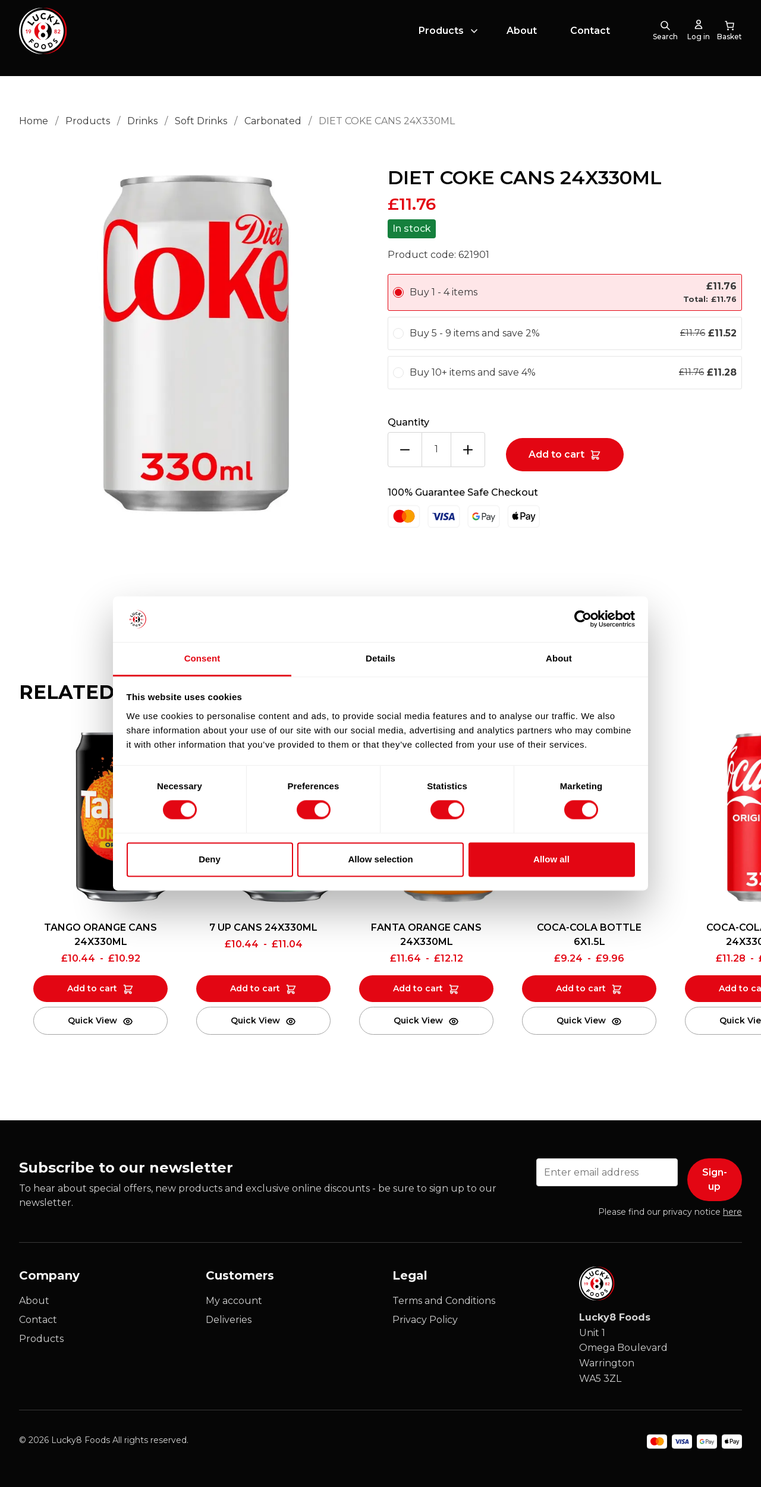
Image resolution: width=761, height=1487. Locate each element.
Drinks (142, 121)
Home (33, 121)
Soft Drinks (201, 121)
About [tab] (559, 658)
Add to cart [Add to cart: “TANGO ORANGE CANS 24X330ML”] (92, 988)
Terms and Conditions (443, 1300)
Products (441, 37)
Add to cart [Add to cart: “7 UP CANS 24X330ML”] (255, 988)
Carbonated (272, 121)
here (732, 1211)
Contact (590, 37)
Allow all (551, 859)
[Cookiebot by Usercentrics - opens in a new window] (583, 619)
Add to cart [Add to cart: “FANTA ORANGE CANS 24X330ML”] (418, 988)
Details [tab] (380, 658)
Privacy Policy (425, 1319)
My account (234, 1300)
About (522, 37)
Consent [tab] (202, 658)
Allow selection (380, 859)
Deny (210, 859)
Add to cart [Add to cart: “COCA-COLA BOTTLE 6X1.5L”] (581, 988)
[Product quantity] (436, 449)
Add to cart (556, 454)
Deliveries (228, 1319)
